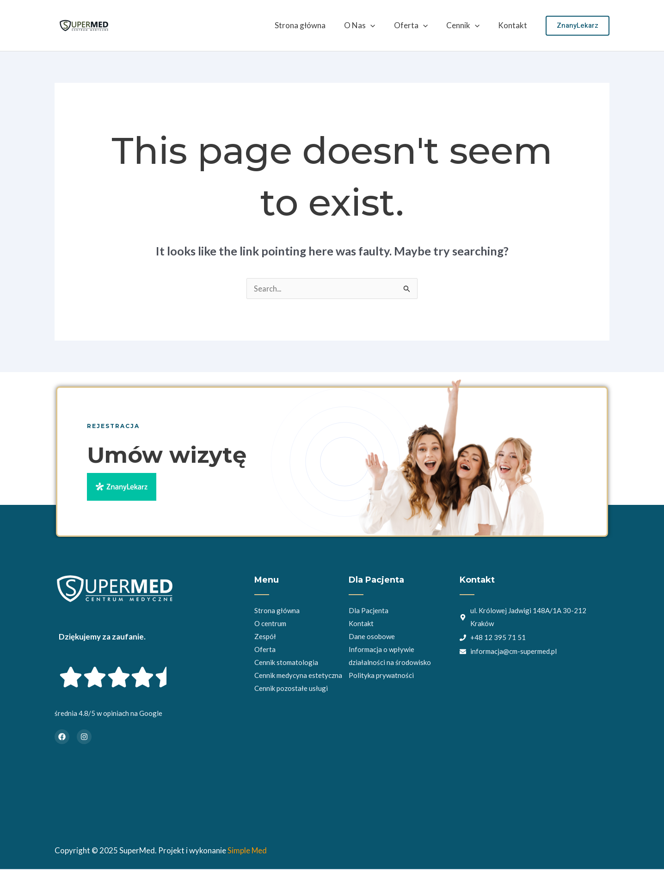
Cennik (467, 25)
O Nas (369, 25)
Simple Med (247, 851)
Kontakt (514, 25)
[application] (380, 25)
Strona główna (312, 25)
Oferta (418, 25)
